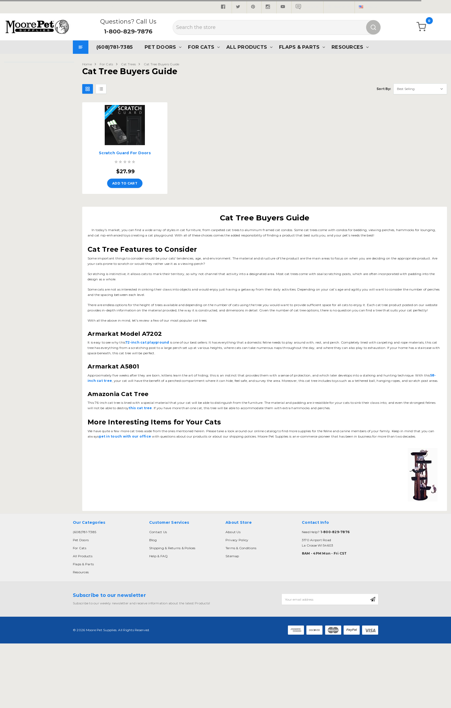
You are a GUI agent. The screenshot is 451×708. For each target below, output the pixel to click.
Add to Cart (124, 183)
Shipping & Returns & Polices (172, 548)
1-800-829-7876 (128, 31)
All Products (246, 47)
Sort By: (384, 89)
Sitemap (232, 556)
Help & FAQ (158, 556)
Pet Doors (160, 47)
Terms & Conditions (241, 548)
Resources (347, 47)
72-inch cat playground (147, 342)
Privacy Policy (237, 540)
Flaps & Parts (299, 47)
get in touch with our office (125, 436)
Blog (153, 540)
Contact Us (158, 532)
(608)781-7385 (114, 47)
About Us (233, 532)
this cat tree (140, 408)
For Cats (201, 47)
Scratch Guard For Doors (125, 152)
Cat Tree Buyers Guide (161, 64)
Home (87, 64)
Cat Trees (128, 64)
